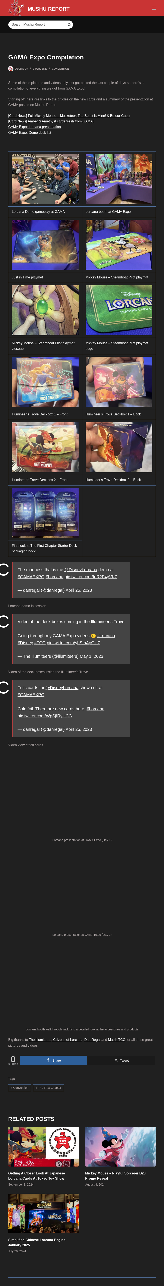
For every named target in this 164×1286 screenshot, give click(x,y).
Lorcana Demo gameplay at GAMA (38, 211)
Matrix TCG (116, 1040)
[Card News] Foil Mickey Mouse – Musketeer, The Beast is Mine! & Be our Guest (69, 116)
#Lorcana (54, 576)
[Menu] (154, 8)
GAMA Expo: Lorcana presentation (34, 127)
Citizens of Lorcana (67, 1040)
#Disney (25, 642)
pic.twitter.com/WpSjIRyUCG (45, 716)
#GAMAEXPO (31, 576)
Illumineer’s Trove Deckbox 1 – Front (39, 414)
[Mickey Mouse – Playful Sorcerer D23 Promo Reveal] (120, 1147)
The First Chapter (48, 1087)
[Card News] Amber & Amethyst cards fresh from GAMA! (51, 121)
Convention (60, 68)
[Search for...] (36, 24)
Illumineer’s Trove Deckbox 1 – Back (113, 414)
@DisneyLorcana (80, 569)
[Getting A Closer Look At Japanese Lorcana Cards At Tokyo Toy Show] (43, 1147)
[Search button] (69, 24)
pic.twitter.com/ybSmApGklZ (73, 642)
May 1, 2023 (91, 656)
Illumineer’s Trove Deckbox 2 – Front (39, 480)
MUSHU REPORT (59, 8)
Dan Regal (92, 1040)
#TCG (39, 642)
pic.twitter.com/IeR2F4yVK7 (91, 576)
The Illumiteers (40, 1040)
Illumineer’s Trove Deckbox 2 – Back (113, 480)
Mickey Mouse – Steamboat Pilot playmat (117, 277)
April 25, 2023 (79, 590)
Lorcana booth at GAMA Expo (108, 211)
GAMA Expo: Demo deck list (29, 132)
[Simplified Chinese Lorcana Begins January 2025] (43, 1213)
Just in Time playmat (27, 277)
